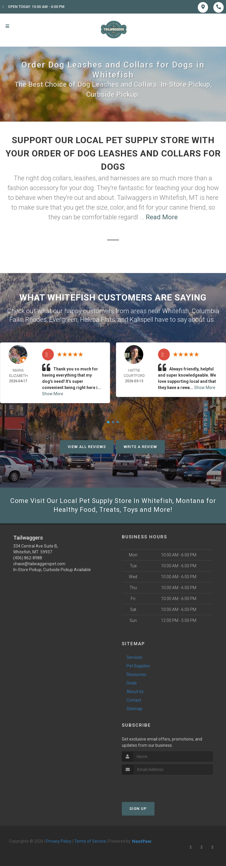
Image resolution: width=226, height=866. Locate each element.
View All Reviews (87, 447)
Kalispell (141, 319)
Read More (162, 217)
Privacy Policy (59, 841)
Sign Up (138, 808)
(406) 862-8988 (27, 557)
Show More (52, 393)
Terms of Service (90, 841)
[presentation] (153, 785)
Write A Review (140, 447)
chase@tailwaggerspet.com (39, 563)
